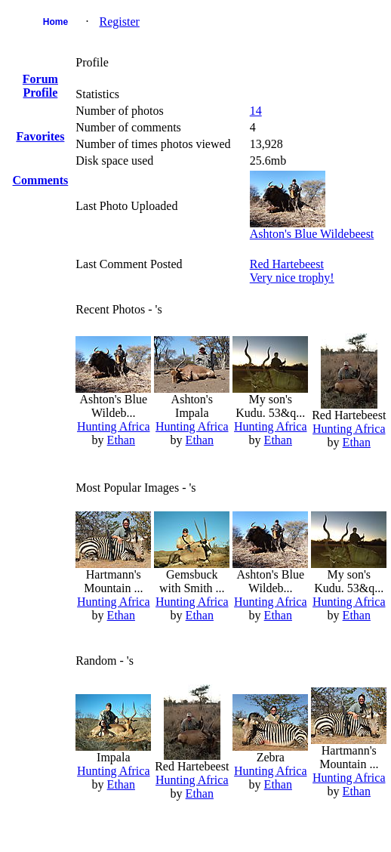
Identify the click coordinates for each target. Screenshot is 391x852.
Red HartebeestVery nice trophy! (292, 271)
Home (55, 22)
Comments (41, 180)
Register (120, 21)
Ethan (121, 440)
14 (256, 110)
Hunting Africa (113, 426)
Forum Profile (40, 86)
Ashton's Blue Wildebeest (312, 233)
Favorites (40, 136)
